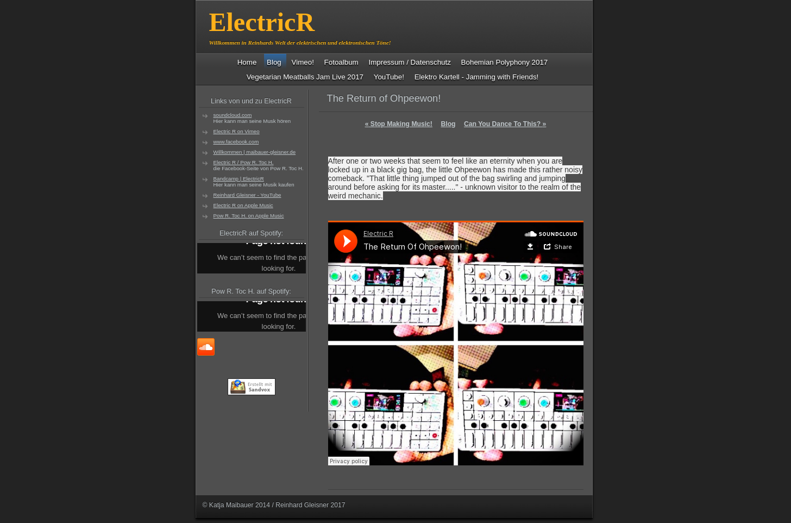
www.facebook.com (236, 142)
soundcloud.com (233, 115)
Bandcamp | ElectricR (239, 179)
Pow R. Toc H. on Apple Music (249, 216)
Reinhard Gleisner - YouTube (247, 195)
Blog (448, 124)
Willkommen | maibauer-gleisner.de (255, 152)
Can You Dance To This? (505, 124)
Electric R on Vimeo (237, 131)
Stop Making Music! (398, 124)
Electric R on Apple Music (243, 205)
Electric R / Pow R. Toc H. (244, 162)
